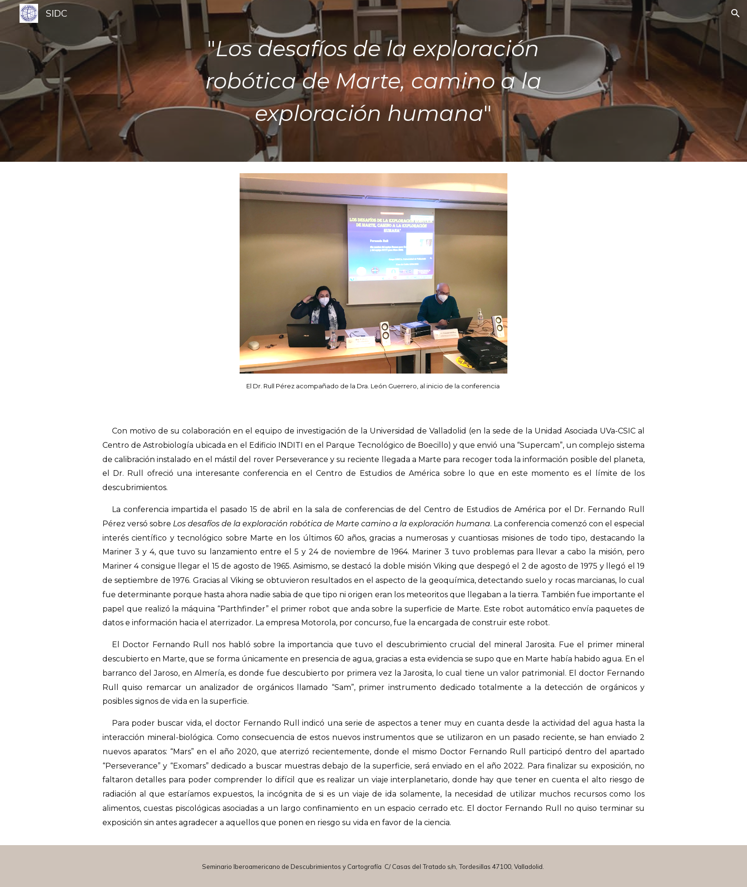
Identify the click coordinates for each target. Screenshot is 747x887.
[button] (735, 13)
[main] (373, 81)
